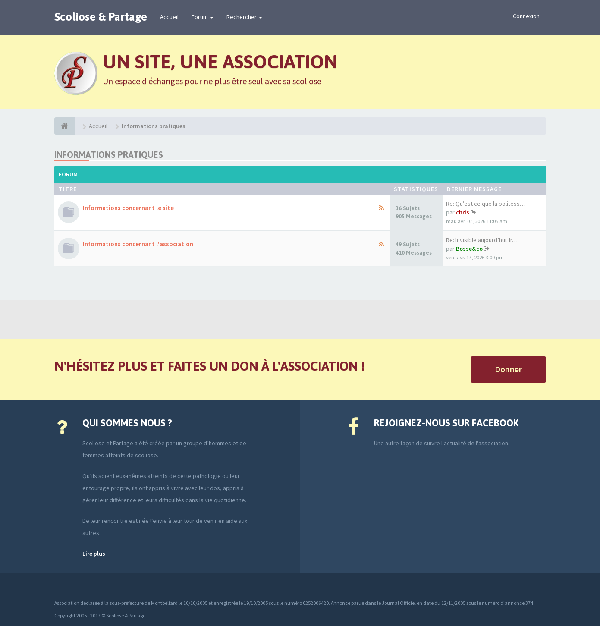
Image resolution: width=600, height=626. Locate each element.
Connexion (526, 16)
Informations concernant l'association (138, 244)
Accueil (169, 17)
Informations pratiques (108, 155)
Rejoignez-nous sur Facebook (446, 422)
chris (462, 212)
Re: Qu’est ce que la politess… (485, 204)
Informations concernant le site (128, 208)
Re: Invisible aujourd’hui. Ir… (482, 240)
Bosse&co (469, 248)
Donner (508, 369)
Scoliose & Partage (100, 16)
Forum (203, 17)
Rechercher (244, 17)
